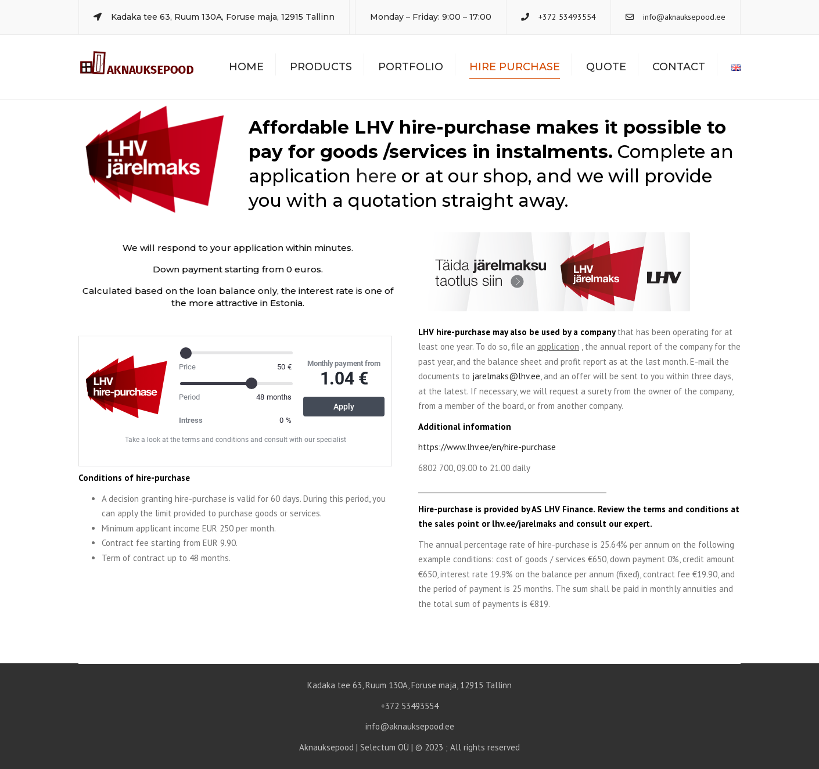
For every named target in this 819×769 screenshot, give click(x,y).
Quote (606, 66)
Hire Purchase (514, 66)
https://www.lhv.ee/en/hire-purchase (487, 446)
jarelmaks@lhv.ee (506, 376)
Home (246, 66)
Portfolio (410, 66)
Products (321, 66)
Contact (678, 66)
